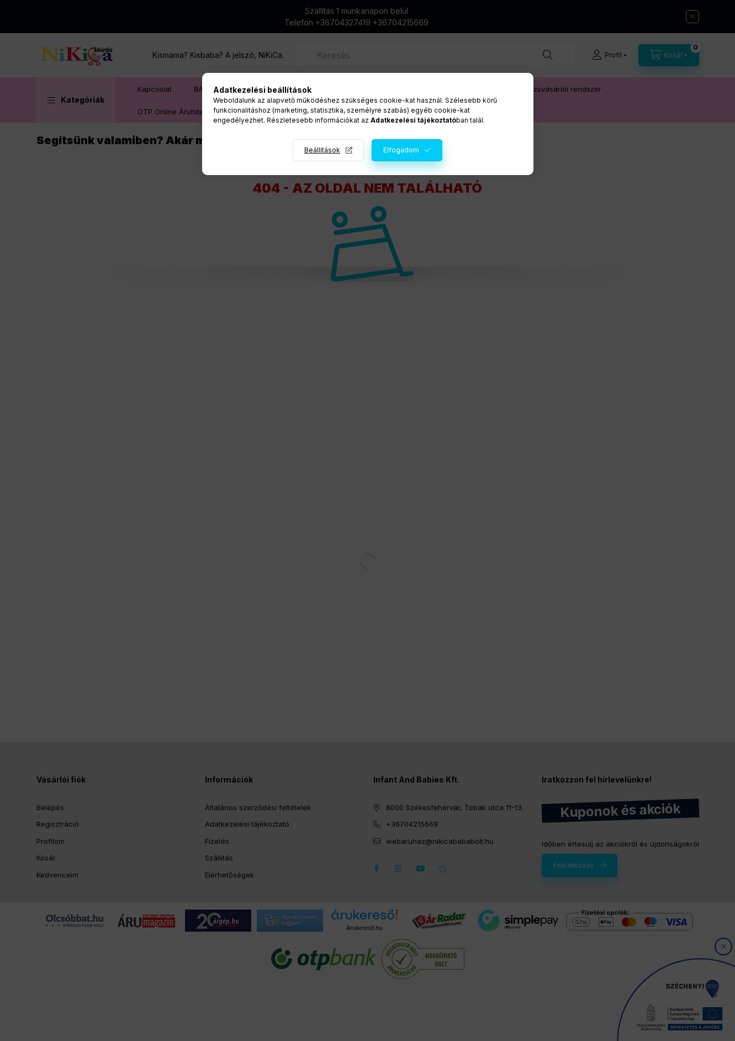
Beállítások (322, 150)
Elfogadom (401, 150)
